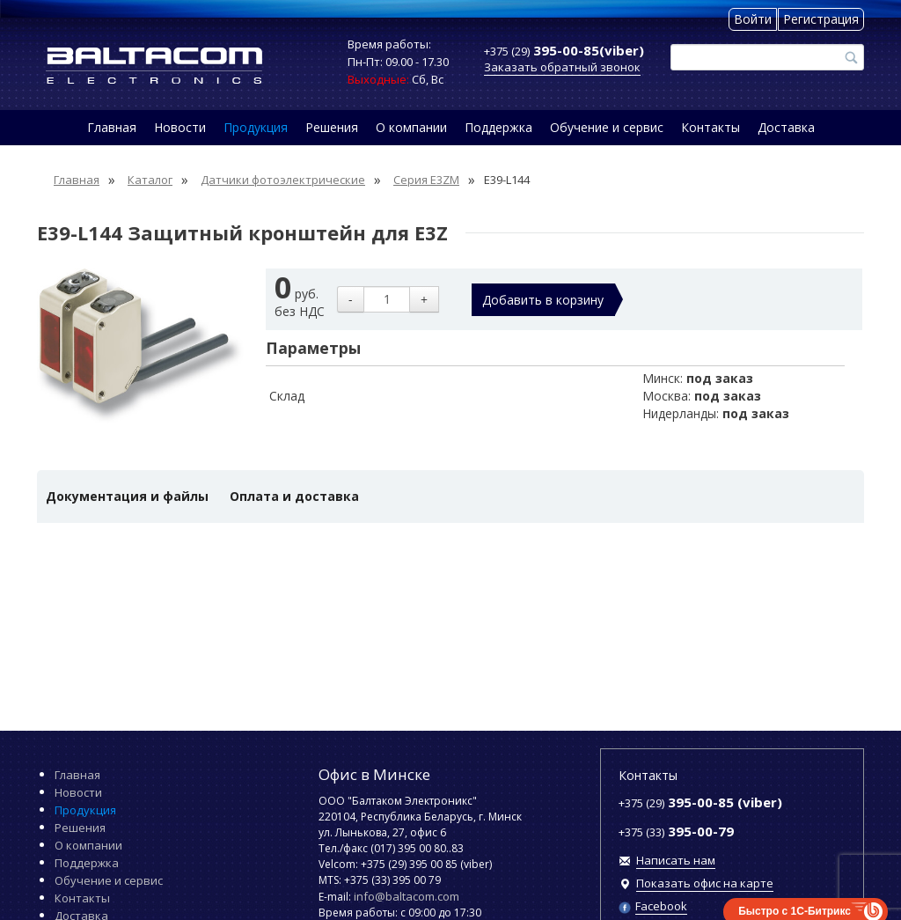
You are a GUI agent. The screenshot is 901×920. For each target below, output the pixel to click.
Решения (331, 127)
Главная (111, 127)
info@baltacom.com (406, 896)
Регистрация (821, 19)
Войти (753, 19)
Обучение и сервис (606, 127)
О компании (411, 127)
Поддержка (498, 127)
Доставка (786, 127)
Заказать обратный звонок (562, 67)
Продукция (255, 127)
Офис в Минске (374, 774)
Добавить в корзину (543, 299)
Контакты (710, 127)
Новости (180, 127)
